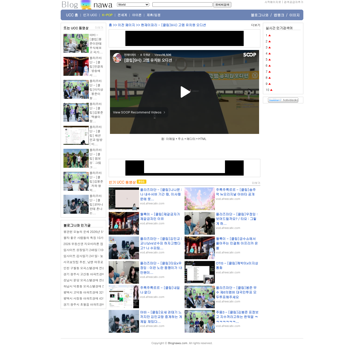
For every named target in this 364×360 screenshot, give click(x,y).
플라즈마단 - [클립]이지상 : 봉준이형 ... (96, 89)
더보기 (99, 27)
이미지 (294, 14)
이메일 (170, 138)
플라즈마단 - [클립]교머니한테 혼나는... (96, 204)
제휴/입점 (154, 15)
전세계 (122, 15)
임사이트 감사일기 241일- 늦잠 (84, 256)
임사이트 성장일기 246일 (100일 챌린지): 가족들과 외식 (101, 250)
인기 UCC (90, 15)
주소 (181, 138)
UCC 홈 (72, 14)
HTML (202, 138)
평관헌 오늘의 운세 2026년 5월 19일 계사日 (93, 231)
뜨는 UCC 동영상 (76, 28)
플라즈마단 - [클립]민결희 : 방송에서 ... (96, 66)
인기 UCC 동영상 (122, 182)
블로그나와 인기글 (76, 225)
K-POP (107, 15)
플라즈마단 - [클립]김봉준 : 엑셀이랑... (96, 112)
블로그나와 (259, 14)
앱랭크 (279, 14)
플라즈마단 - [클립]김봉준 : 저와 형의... (96, 181)
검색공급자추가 (293, 2)
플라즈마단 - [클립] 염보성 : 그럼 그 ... (95, 158)
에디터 (191, 138)
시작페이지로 (272, 2)
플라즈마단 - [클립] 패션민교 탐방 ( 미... (95, 135)
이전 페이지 (126, 24)
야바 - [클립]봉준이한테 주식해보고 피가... (96, 43)
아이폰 (137, 15)
